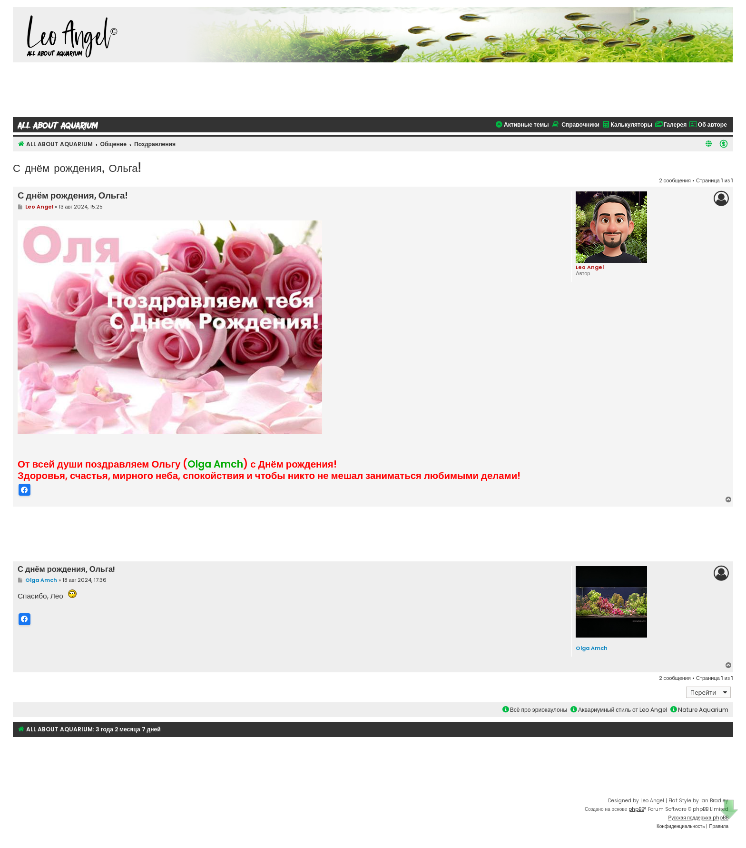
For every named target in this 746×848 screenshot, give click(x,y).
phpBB (636, 808)
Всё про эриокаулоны (534, 709)
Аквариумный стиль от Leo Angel (618, 709)
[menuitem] (723, 144)
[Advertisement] (373, 88)
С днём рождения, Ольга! (77, 167)
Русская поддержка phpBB (698, 817)
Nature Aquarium (699, 709)
